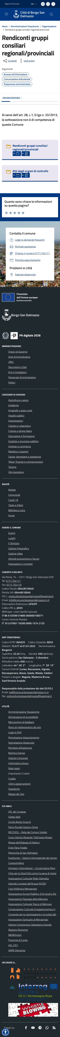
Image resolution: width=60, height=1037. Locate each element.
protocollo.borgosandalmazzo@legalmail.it (31, 596)
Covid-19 (13, 500)
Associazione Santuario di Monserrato (28, 919)
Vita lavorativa (16, 472)
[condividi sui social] (9, 60)
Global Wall (14, 817)
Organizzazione (49, 26)
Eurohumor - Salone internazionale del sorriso (32, 858)
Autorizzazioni (15, 421)
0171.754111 (13, 581)
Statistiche (14, 789)
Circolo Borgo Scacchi (19, 822)
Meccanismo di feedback (21, 722)
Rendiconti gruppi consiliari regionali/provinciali (30, 147)
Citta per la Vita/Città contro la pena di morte (32, 873)
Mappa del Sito (16, 794)
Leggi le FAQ (15, 732)
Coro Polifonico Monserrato (22, 889)
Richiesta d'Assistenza (20, 748)
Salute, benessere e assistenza (24, 457)
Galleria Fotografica (18, 548)
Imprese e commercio (19, 446)
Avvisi (11, 515)
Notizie (12, 490)
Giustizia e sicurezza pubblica (23, 441)
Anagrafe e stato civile (20, 410)
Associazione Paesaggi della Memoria (28, 899)
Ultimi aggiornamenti (19, 784)
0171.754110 (14, 585)
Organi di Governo (17, 352)
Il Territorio (13, 543)
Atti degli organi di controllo (30, 171)
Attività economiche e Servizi (23, 559)
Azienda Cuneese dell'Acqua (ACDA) (27, 883)
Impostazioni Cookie (18, 773)
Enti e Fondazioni (17, 372)
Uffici (11, 362)
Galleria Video (15, 553)
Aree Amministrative (19, 357)
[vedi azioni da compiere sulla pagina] (26, 60)
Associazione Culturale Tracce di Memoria (30, 904)
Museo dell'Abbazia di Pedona (24, 842)
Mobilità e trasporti (18, 451)
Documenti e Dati (17, 367)
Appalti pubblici (16, 415)
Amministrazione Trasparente (25, 26)
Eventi (11, 533)
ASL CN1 (13, 945)
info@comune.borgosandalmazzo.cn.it (29, 600)
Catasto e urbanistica (19, 426)
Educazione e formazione (21, 436)
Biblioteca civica (16, 510)
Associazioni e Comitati (20, 564)
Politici (11, 382)
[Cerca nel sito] (51, 14)
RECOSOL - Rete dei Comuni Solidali (27, 832)
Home (5, 26)
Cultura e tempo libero (20, 431)
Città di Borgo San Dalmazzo (32, 14)
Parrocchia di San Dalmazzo (23, 853)
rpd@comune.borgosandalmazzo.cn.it (29, 692)
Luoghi (11, 538)
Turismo (12, 467)
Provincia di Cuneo (18, 940)
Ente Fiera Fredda (17, 848)
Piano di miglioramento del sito (24, 727)
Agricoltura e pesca (18, 400)
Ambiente (13, 405)
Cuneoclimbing (16, 863)
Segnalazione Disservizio (21, 743)
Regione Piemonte (18, 930)
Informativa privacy (18, 763)
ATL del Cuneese (17, 812)
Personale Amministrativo (22, 377)
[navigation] (6, 14)
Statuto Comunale (18, 758)
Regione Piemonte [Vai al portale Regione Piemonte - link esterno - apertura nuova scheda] (12, 3)
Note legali (14, 768)
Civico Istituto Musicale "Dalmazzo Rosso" (30, 837)
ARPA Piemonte (16, 950)
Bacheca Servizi (16, 753)
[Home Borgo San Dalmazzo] (28, 14)
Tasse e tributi (15, 505)
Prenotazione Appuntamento (23, 737)
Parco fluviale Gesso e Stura (23, 827)
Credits (12, 779)
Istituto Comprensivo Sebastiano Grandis (30, 925)
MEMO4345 (14, 935)
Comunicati (14, 495)
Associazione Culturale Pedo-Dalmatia (28, 878)
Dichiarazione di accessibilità (23, 717)
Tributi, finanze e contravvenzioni (25, 462)
